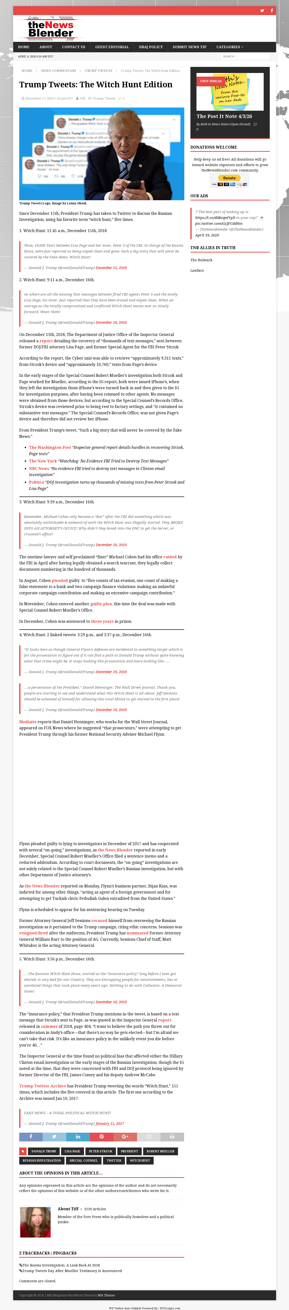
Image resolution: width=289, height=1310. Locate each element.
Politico (36, 481)
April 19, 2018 (207, 235)
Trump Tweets (104, 98)
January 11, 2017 (110, 1123)
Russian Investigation (42, 1160)
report (46, 340)
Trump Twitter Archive (42, 1085)
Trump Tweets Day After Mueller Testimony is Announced (72, 1270)
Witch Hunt (140, 1160)
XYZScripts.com (170, 1307)
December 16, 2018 (111, 322)
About (45, 46)
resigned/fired (33, 932)
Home (23, 46)
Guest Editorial (112, 46)
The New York (43, 460)
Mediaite (28, 721)
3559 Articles (95, 1208)
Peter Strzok (100, 1151)
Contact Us (73, 46)
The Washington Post (50, 447)
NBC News (39, 468)
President (129, 1151)
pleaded (60, 580)
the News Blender (115, 849)
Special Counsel (84, 1160)
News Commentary (58, 70)
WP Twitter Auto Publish (125, 1307)
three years (103, 620)
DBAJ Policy (151, 46)
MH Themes (106, 1294)
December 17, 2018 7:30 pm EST (49, 98)
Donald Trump (44, 1151)
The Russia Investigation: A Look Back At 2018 (61, 1265)
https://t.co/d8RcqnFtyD (215, 217)
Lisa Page (72, 1151)
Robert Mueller (160, 1151)
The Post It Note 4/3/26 (224, 116)
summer (49, 1025)
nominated (138, 932)
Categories (228, 46)
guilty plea (101, 603)
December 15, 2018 (111, 267)
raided (170, 556)
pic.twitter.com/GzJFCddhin (218, 223)
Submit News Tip (189, 46)
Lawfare (197, 270)
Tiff (82, 98)
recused (99, 920)
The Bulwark (201, 260)
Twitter (114, 1160)
